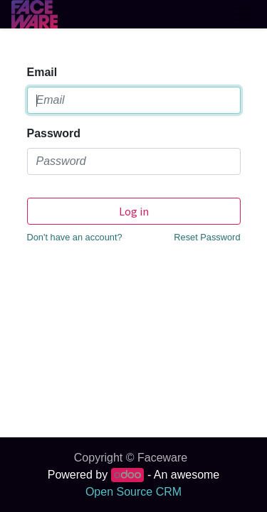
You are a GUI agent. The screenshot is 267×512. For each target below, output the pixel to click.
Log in (134, 211)
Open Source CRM (133, 492)
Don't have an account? (74, 237)
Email (42, 72)
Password (54, 133)
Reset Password (207, 237)
